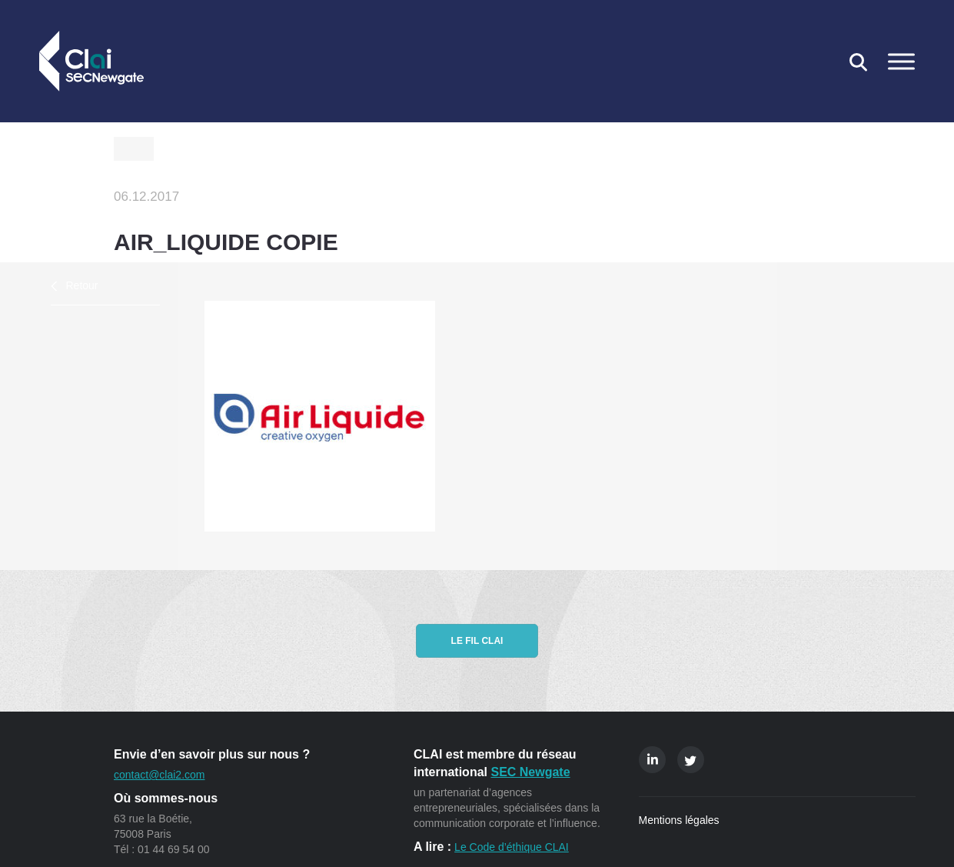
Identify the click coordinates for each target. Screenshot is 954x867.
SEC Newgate (530, 772)
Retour (82, 285)
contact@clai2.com (159, 775)
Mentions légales (679, 820)
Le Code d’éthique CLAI (511, 847)
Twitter (690, 759)
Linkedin (652, 759)
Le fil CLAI (477, 640)
